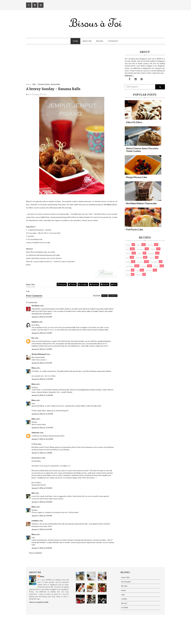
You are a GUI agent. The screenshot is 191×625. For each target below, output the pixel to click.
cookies (153, 249)
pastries (156, 266)
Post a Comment (35, 553)
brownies (150, 245)
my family (140, 262)
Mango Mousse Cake (136, 177)
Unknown (35, 433)
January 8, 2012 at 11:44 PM (42, 395)
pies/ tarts (149, 270)
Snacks (128, 274)
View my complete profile (38, 602)
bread (138, 245)
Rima (34, 368)
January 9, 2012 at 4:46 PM (42, 548)
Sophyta (35, 322)
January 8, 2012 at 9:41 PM (42, 363)
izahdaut (35, 521)
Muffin (128, 262)
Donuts (140, 253)
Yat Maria (107, 204)
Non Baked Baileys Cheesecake (141, 203)
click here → (129, 75)
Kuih (127, 257)
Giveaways (151, 253)
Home (75, 41)
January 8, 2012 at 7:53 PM (42, 349)
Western (138, 274)
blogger (96, 296)
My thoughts (129, 266)
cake (127, 249)
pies (137, 270)
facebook (113, 296)
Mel (33, 493)
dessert (128, 253)
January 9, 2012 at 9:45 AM (42, 516)
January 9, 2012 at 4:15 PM (42, 529)
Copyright (113, 41)
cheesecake (140, 249)
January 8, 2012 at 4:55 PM (42, 317)
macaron (151, 257)
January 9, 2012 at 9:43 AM (42, 502)
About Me (87, 41)
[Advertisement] (71, 66)
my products (154, 262)
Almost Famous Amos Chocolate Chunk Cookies (142, 149)
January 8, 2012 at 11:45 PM (42, 414)
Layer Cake (139, 257)
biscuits (128, 245)
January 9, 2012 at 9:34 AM (42, 488)
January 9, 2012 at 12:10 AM (42, 439)
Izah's (43, 217)
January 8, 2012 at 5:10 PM (42, 333)
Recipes (99, 41)
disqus (104, 296)
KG (33, 338)
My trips (143, 266)
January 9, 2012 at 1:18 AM (42, 453)
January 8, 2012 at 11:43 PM (42, 379)
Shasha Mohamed (39, 354)
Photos (128, 270)
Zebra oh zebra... (134, 122)
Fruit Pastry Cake (134, 229)
